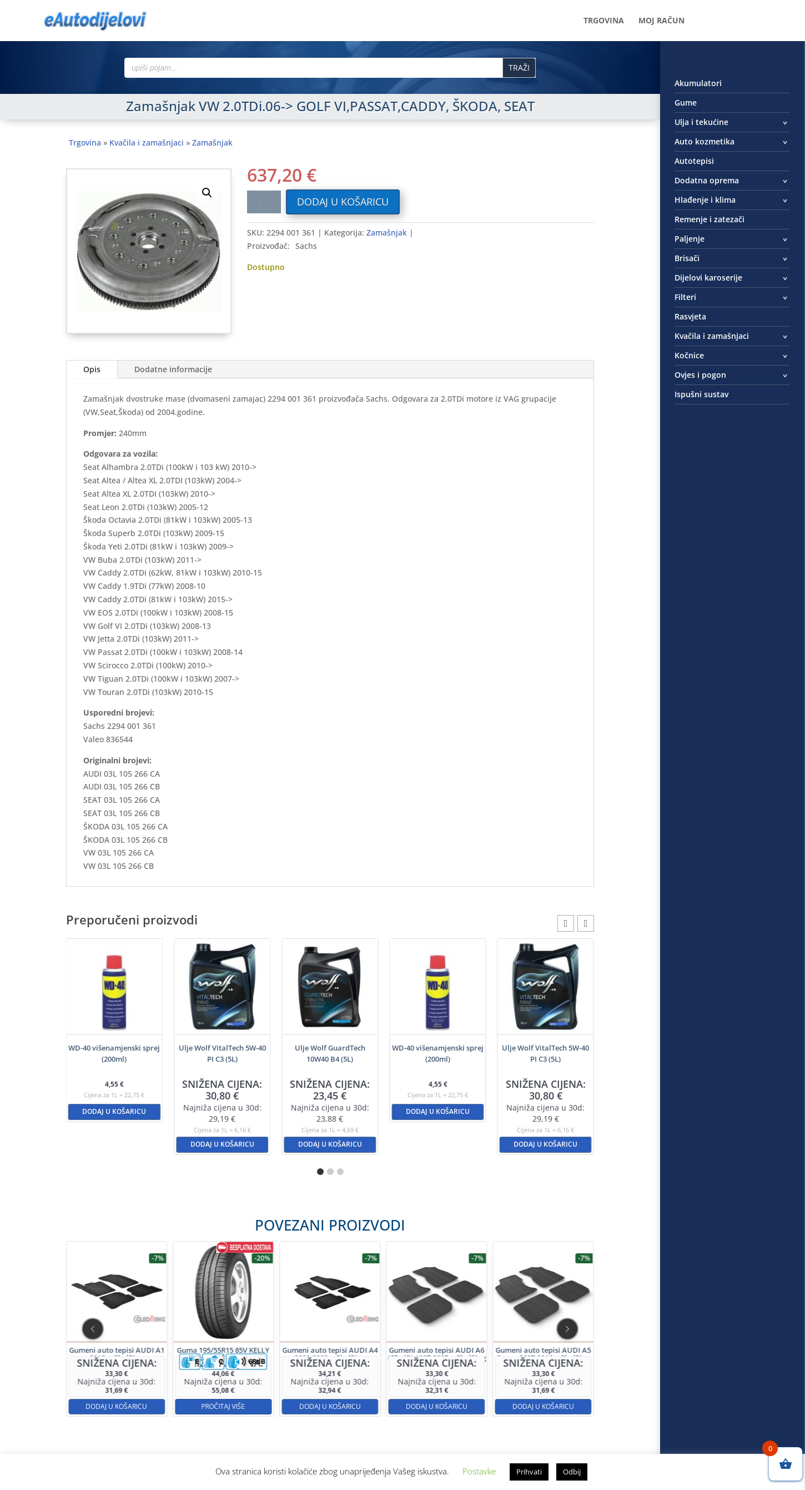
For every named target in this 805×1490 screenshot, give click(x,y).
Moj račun (661, 21)
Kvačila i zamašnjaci (146, 142)
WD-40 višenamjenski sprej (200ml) (114, 1053)
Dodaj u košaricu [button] (114, 1111)
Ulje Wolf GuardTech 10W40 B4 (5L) (330, 1053)
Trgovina (603, 21)
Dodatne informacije (173, 369)
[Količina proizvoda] (263, 202)
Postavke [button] (479, 1471)
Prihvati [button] (529, 1472)
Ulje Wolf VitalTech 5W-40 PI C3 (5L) (222, 1053)
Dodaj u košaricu (343, 201)
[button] (207, 193)
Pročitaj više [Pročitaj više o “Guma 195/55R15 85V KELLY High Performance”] (273, 1364)
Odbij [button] (572, 1472)
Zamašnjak (212, 142)
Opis (91, 369)
